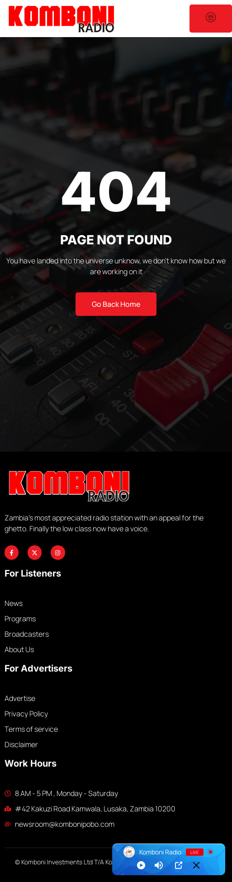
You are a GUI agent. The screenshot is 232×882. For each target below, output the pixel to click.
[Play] (141, 865)
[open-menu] (210, 19)
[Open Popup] (178, 865)
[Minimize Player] (196, 865)
